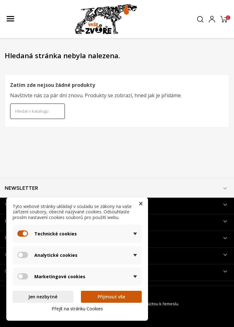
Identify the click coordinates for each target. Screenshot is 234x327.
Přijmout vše (111, 297)
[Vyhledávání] (37, 111)
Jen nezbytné (42, 297)
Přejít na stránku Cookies (77, 309)
